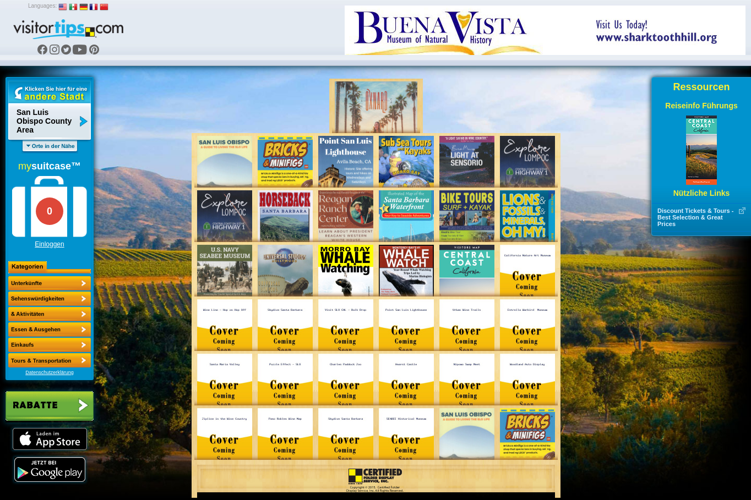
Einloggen (49, 244)
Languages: (42, 6)
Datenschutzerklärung (49, 372)
